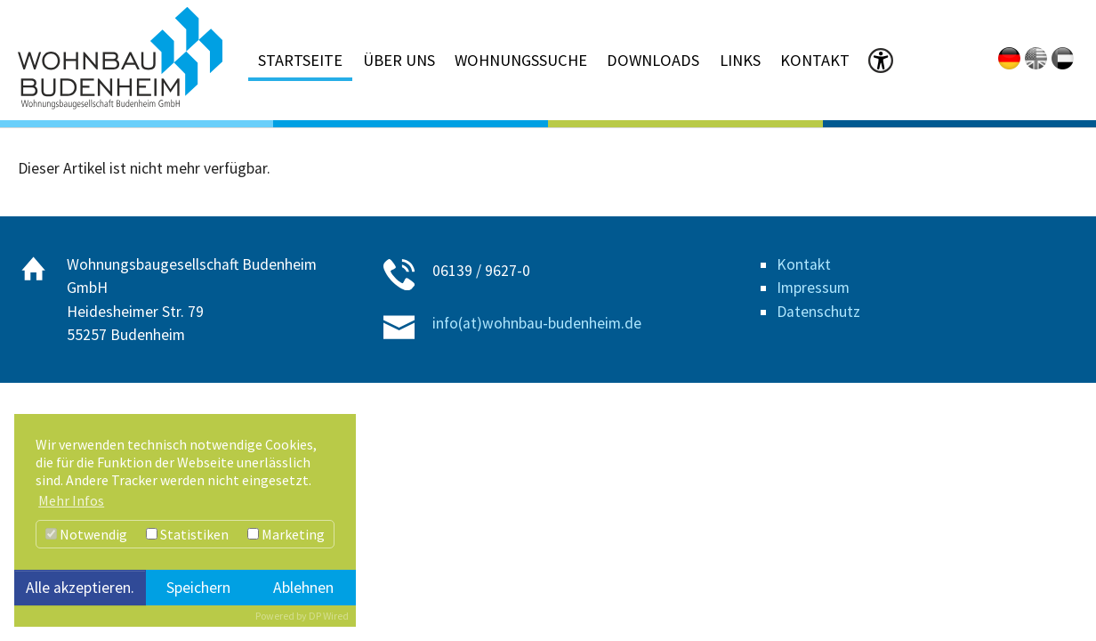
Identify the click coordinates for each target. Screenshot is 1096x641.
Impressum (813, 287)
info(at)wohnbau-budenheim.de (536, 323)
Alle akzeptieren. (80, 587)
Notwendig (86, 534)
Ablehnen (303, 587)
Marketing (286, 534)
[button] (880, 63)
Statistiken (187, 534)
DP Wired (329, 615)
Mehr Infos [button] (71, 500)
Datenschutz (818, 311)
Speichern (198, 587)
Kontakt (804, 264)
